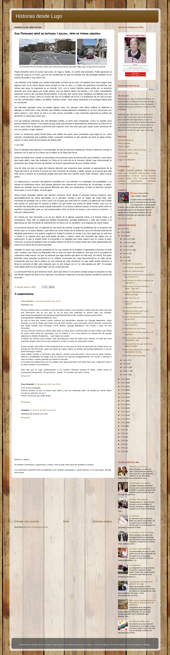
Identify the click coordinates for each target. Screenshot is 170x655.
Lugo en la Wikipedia (126, 160)
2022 (123, 383)
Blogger (147, 645)
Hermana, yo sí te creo (138, 467)
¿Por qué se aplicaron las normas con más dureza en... (138, 324)
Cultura (129, 170)
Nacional (152, 176)
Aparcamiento (136, 181)
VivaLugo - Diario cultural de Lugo (132, 150)
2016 (123, 404)
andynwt (121, 645)
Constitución (123, 184)
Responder (25, 376)
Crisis (153, 173)
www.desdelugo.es (125, 140)
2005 (123, 433)
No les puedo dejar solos (139, 621)
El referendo (134, 516)
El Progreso (123, 156)
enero (125, 375)
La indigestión (135, 565)
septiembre (128, 250)
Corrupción (143, 178)
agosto (126, 253)
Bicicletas (152, 181)
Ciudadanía (144, 184)
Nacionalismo (134, 184)
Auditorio (121, 181)
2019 (123, 393)
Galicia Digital (123, 146)
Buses (151, 183)
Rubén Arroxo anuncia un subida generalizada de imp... (136, 351)
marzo (126, 367)
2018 (123, 397)
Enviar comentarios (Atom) (37, 527)
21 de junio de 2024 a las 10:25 (47, 301)
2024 (123, 236)
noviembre (127, 243)
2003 (123, 440)
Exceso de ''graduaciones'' (133, 271)
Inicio (66, 521)
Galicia (144, 176)
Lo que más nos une (131, 298)
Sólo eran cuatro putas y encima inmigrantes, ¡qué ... (136, 339)
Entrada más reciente (26, 521)
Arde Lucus (123, 173)
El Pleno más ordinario (138, 499)
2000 (123, 451)
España (152, 178)
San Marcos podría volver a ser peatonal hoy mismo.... (135, 312)
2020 (123, 390)
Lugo (121, 170)
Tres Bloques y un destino (140, 483)
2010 (123, 426)
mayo (125, 360)
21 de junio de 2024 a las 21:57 (43, 410)
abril (125, 364)
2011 (123, 422)
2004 (123, 437)
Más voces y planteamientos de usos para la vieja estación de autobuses (142, 602)
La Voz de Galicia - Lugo (128, 153)
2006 (123, 430)
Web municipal (124, 143)
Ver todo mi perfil (125, 219)
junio (125, 261)
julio (125, 257)
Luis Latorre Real (140, 193)
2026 (123, 229)
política (138, 170)
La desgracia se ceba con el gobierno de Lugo (140, 583)
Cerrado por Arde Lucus (132, 307)
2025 (123, 232)
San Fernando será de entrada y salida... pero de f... (136, 287)
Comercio (135, 176)
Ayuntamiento (123, 176)
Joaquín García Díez (127, 178)
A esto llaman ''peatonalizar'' (134, 267)
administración (144, 173)
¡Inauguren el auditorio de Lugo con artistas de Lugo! (137, 293)
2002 (123, 444)
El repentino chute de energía (141, 532)
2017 (123, 401)
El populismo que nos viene (134, 329)
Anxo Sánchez (27, 301)
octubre (126, 246)
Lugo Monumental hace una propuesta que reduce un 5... (138, 276)
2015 (123, 408)
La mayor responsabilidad (140, 549)
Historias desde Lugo (39, 16)
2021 (123, 386)
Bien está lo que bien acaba (134, 356)
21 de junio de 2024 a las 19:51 (48, 384)
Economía (133, 173)
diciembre (127, 239)
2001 (123, 448)
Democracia (150, 170)
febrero (126, 371)
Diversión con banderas (132, 264)
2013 (123, 415)
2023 (123, 379)
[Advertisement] (63, 499)
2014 (123, 412)
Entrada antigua (103, 521)
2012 (123, 419)
